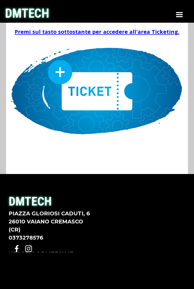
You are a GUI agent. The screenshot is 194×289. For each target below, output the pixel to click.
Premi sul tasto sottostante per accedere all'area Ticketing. (97, 31)
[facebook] (17, 249)
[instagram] (29, 249)
